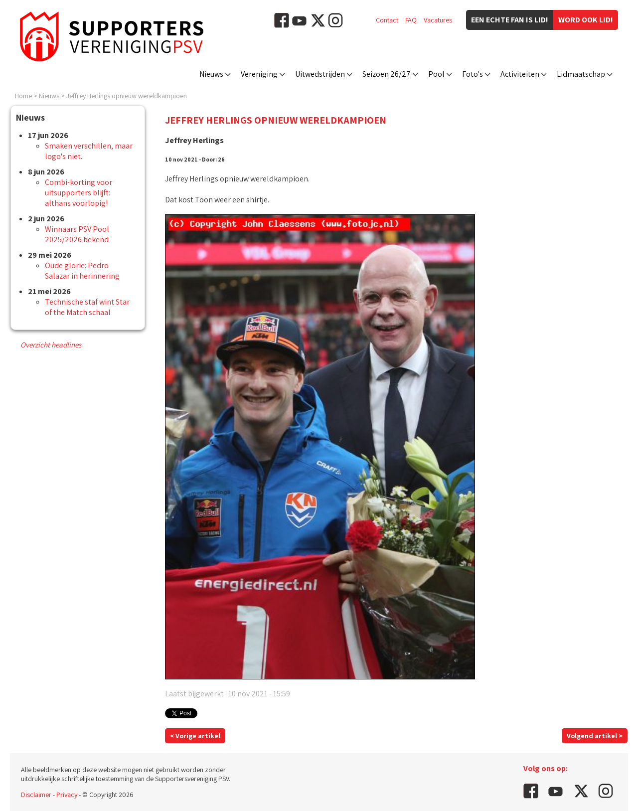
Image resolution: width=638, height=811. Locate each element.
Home (23, 95)
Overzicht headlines (50, 344)
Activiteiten (519, 74)
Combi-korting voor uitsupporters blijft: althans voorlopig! (78, 192)
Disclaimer (36, 794)
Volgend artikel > (595, 735)
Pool (436, 74)
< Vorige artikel (195, 735)
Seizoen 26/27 (386, 74)
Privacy (66, 794)
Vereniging (259, 74)
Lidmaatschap (581, 74)
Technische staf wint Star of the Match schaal (87, 307)
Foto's (472, 74)
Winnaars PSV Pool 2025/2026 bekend (77, 234)
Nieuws (211, 74)
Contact (387, 19)
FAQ (411, 19)
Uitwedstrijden (320, 74)
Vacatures (438, 19)
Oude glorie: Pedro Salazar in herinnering (82, 270)
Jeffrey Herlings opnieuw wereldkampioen (126, 95)
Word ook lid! (585, 19)
